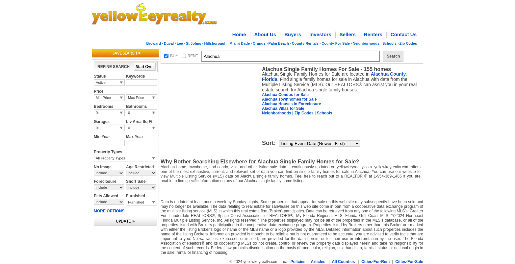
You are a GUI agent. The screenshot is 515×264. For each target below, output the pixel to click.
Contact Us (404, 34)
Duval (169, 43)
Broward (153, 43)
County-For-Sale (336, 43)
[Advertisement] (210, 107)
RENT (193, 56)
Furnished (136, 202)
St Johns (193, 43)
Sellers (348, 34)
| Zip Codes (302, 113)
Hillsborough (215, 43)
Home (239, 34)
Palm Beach (279, 43)
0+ (98, 113)
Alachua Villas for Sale (283, 108)
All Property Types (110, 158)
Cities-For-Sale (409, 261)
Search (393, 56)
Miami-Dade (239, 43)
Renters (373, 34)
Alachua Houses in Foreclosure (291, 104)
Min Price (103, 98)
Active (101, 82)
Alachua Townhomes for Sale (289, 99)
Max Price (136, 98)
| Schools (323, 113)
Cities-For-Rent (375, 261)
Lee (180, 43)
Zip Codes (408, 43)
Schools (389, 43)
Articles (318, 261)
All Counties (343, 261)
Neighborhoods (366, 43)
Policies (298, 261)
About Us (265, 34)
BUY (174, 56)
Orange (259, 43)
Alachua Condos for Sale (285, 94)
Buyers (292, 34)
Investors (320, 34)
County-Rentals (305, 43)
